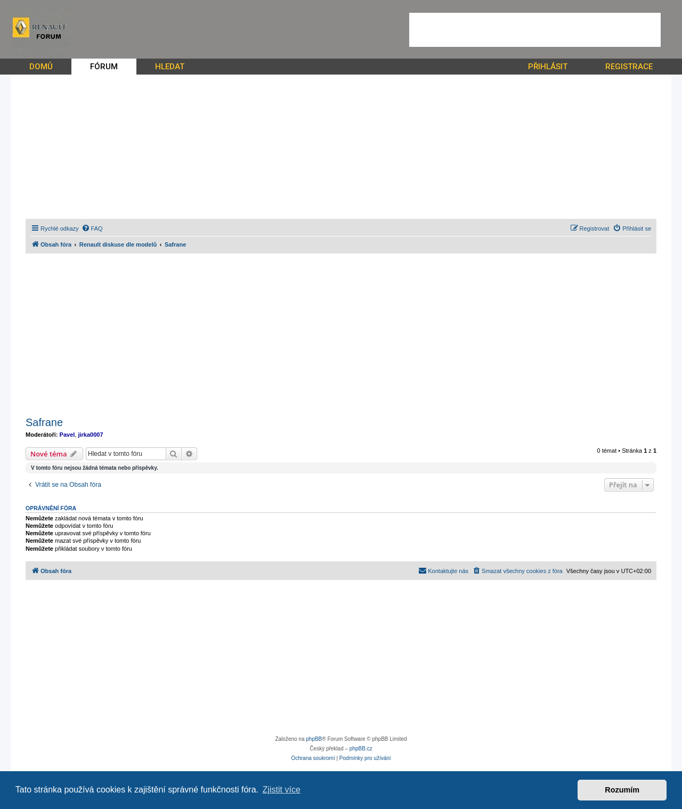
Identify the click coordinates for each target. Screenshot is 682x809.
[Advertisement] (535, 30)
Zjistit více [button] (282, 789)
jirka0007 (90, 434)
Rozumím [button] (622, 790)
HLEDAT (169, 66)
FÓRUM (104, 66)
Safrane (44, 422)
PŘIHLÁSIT (547, 66)
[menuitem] (92, 228)
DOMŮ (41, 66)
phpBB (314, 739)
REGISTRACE (629, 66)
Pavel (67, 434)
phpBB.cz (361, 748)
